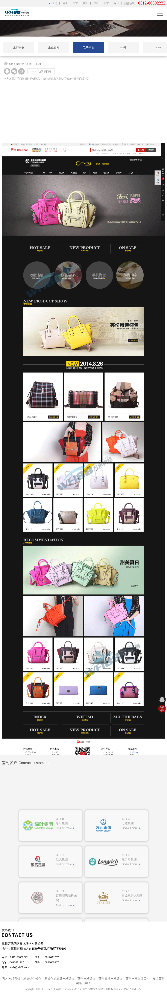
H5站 (123, 47)
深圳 (116, 3)
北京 (106, 3)
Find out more (64, 890)
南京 (75, 3)
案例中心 (21, 65)
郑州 (96, 3)
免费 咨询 (162, 709)
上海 (54, 3)
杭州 (85, 3)
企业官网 (53, 47)
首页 (11, 65)
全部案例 (18, 47)
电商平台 (88, 47)
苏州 (65, 3)
